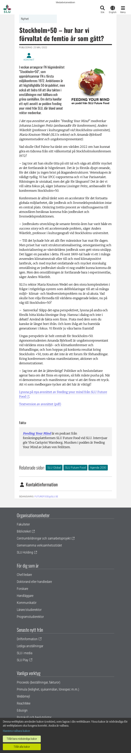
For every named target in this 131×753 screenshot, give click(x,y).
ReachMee (23, 703)
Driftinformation (27, 639)
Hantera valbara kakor (16, 731)
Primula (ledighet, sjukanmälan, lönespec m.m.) (48, 689)
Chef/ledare (24, 575)
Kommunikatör (26, 603)
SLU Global (54, 467)
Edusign (22, 710)
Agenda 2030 (98, 467)
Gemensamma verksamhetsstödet (39, 545)
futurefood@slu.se (46, 496)
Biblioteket (24, 531)
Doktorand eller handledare (34, 582)
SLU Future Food (75, 467)
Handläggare (25, 596)
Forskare (22, 589)
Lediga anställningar (30, 646)
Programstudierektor (30, 617)
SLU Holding (25, 552)
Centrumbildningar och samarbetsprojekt (44, 538)
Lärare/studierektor (29, 610)
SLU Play (22, 660)
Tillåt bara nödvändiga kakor (22, 739)
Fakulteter (23, 524)
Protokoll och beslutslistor (34, 717)
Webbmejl (23, 696)
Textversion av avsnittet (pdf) (40, 404)
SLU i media (24, 653)
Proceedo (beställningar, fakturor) (38, 682)
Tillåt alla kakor (22, 746)
